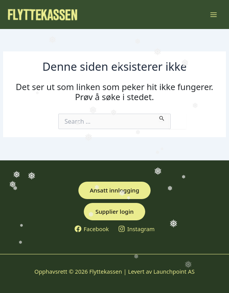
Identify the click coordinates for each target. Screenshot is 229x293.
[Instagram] (136, 228)
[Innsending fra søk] (162, 117)
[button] (114, 190)
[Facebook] (91, 228)
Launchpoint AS (174, 271)
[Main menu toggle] (213, 14)
